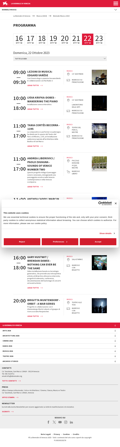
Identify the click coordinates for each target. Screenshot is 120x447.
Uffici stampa (8, 397)
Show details (105, 233)
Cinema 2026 (8, 341)
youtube (60, 423)
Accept (98, 241)
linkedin (71, 423)
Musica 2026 (8, 351)
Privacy (57, 434)
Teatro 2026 (8, 356)
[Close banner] (116, 203)
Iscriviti (6, 411)
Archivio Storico (10, 361)
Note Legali (46, 434)
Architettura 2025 (11, 336)
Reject (22, 241)
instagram (65, 423)
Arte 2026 (7, 330)
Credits (76, 434)
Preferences (60, 241)
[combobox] (60, 58)
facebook (48, 423)
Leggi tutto (33, 85)
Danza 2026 (7, 346)
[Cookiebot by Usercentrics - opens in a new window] (100, 203)
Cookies (66, 434)
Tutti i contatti (9, 381)
